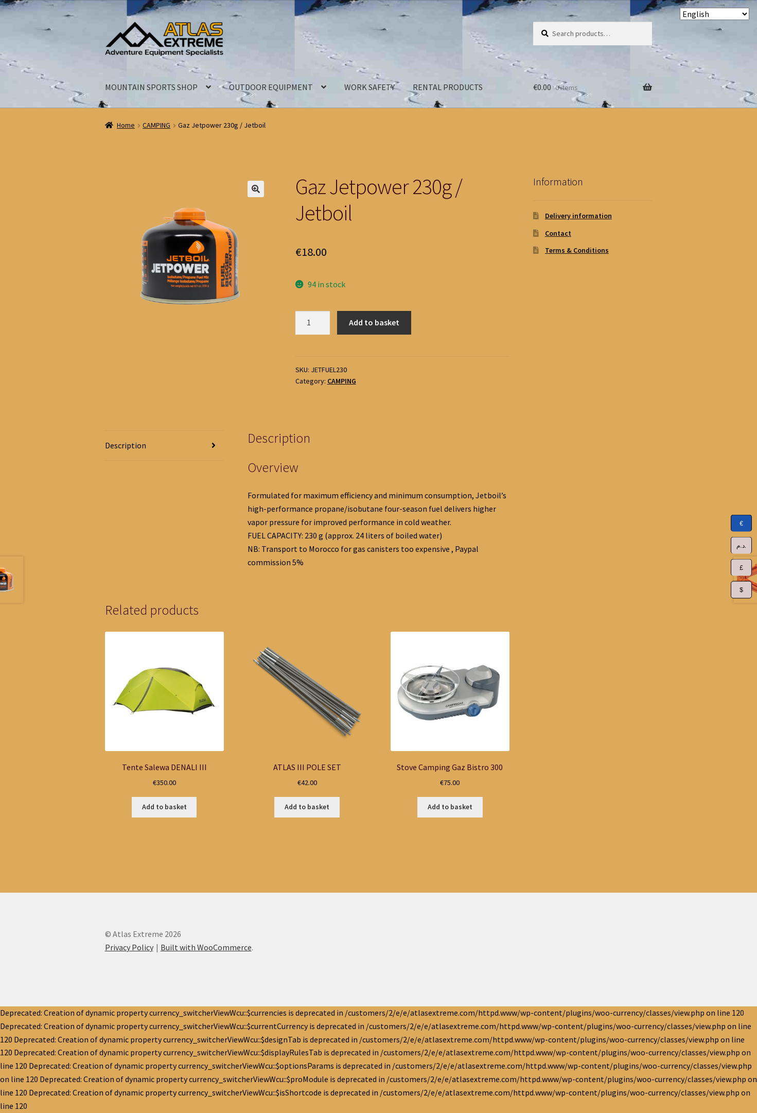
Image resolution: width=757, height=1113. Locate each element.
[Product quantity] (312, 323)
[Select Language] (714, 14)
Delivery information (578, 215)
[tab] (164, 446)
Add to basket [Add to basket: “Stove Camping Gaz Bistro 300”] (450, 806)
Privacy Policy (129, 947)
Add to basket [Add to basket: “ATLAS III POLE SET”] (307, 806)
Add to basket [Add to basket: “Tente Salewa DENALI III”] (164, 806)
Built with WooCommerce (206, 947)
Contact (558, 233)
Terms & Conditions (577, 250)
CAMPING (156, 125)
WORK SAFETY (369, 87)
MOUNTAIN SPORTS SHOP (151, 87)
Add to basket (374, 322)
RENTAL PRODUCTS (448, 87)
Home (126, 125)
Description (125, 445)
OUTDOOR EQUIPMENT (271, 87)
